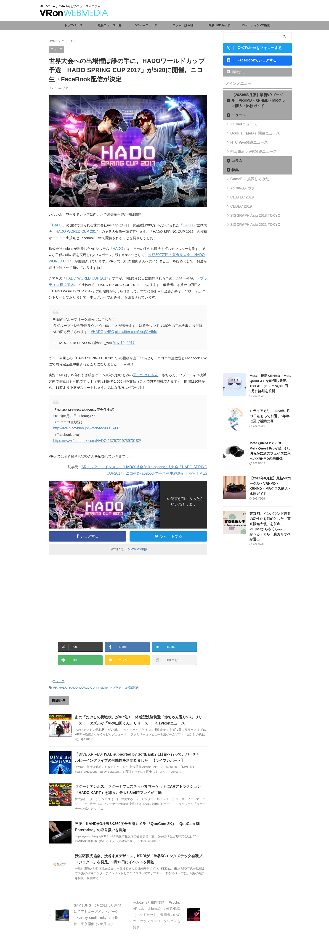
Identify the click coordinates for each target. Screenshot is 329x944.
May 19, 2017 (123, 341)
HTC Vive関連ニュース (245, 143)
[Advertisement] (87, 593)
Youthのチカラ (240, 188)
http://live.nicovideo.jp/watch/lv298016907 (85, 426)
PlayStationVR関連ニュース (249, 152)
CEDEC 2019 (239, 207)
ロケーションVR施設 (256, 25)
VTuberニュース (146, 25)
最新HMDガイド (219, 25)
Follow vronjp (136, 547)
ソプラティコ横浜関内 (124, 683)
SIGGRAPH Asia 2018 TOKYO (250, 216)
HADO (57, 225)
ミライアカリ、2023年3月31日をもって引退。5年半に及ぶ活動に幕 (270, 416)
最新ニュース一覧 (110, 25)
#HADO (97, 330)
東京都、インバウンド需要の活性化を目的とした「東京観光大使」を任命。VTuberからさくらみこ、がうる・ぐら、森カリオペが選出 (270, 524)
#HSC (108, 330)
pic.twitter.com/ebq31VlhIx (134, 330)
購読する (236, 72)
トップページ (73, 25)
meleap (103, 683)
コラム (235, 161)
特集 (234, 170)
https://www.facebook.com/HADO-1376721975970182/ (94, 439)
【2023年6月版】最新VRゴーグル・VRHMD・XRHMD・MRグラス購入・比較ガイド (259, 101)
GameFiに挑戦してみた (246, 179)
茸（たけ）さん (145, 373)
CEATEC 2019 (239, 197)
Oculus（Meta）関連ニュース (250, 133)
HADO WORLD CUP (82, 683)
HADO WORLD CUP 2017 (76, 231)
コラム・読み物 (182, 25)
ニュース (58, 677)
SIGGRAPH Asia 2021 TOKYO (250, 225)
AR (55, 683)
